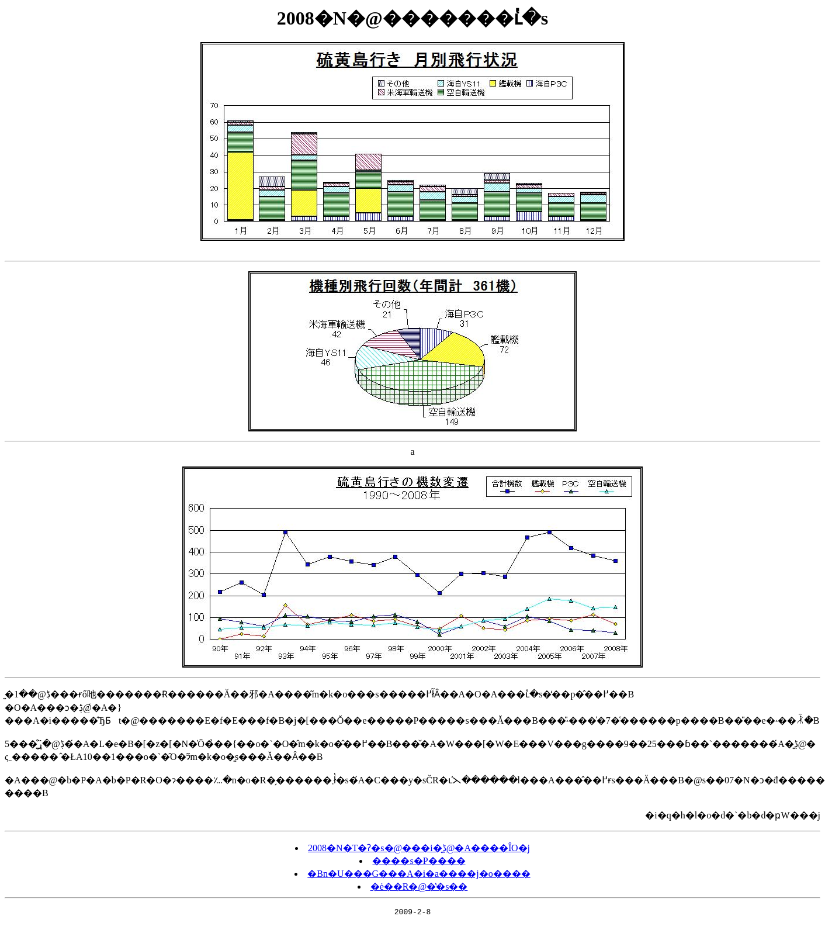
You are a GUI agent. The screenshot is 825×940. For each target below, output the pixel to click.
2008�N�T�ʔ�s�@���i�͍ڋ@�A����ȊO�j (419, 848)
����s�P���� (418, 861)
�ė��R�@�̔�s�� (419, 886)
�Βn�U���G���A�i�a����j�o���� (418, 874)
